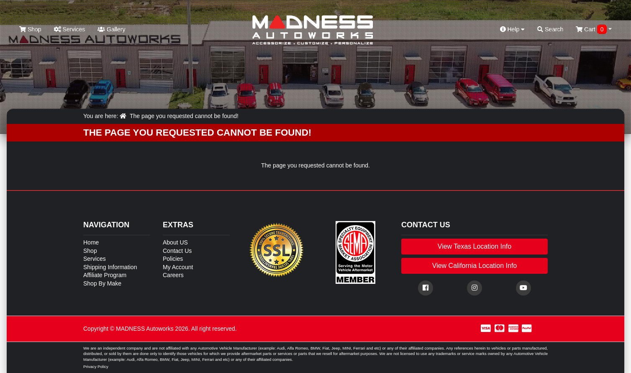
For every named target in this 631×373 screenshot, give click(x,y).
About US (175, 242)
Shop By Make (102, 283)
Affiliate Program (104, 275)
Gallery (111, 29)
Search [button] (550, 29)
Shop (30, 29)
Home (91, 242)
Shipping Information (110, 267)
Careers (173, 275)
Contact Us (177, 250)
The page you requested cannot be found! (184, 116)
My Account (178, 267)
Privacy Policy (95, 366)
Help (512, 29)
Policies (173, 258)
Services (69, 29)
